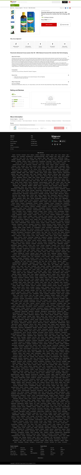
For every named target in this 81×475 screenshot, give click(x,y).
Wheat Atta (22, 447)
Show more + (40, 457)
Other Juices (23, 453)
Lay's (62, 454)
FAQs (32, 137)
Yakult (62, 451)
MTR (61, 447)
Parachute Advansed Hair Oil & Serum (27, 124)
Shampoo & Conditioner (57, 120)
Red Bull (42, 449)
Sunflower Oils (13, 447)
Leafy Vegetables (33, 453)
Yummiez (42, 451)
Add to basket (49, 24)
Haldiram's (42, 454)
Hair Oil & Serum (42, 120)
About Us (12, 137)
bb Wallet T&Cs (34, 143)
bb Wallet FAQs (34, 141)
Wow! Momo (53, 453)
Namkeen (22, 451)
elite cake (52, 449)
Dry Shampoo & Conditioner (16, 120)
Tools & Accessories (67, 120)
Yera (51, 451)
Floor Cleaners (13, 453)
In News (12, 139)
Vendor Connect (34, 145)
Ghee (31, 447)
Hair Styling (48, 120)
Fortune (62, 453)
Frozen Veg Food (13, 454)
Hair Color (35, 120)
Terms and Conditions (14, 147)
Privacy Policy (13, 143)
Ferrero (52, 454)
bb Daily (12, 149)
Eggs (31, 451)
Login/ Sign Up (65, 2)
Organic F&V (12, 451)
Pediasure (63, 449)
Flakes (31, 449)
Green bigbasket (13, 141)
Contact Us (33, 139)
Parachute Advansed (45, 10)
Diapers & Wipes (23, 454)
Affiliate (11, 145)
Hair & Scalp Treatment (28, 120)
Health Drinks (23, 449)
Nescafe (52, 447)
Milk (11, 449)
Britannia (42, 453)
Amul (41, 447)
